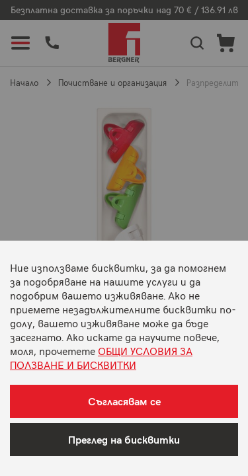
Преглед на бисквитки (124, 439)
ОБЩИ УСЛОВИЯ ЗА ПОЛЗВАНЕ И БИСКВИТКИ (101, 357)
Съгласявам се (124, 401)
